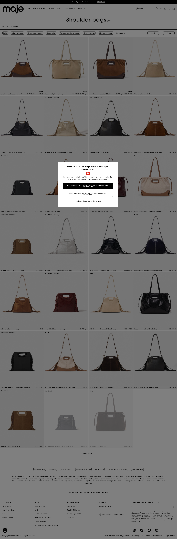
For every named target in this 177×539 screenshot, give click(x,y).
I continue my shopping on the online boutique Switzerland (88, 193)
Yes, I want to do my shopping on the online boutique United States (88, 185)
